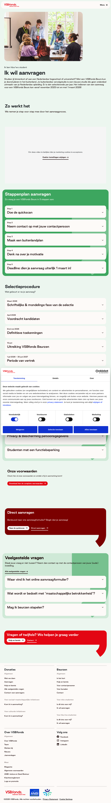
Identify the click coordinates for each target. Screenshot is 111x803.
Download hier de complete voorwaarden (26, 483)
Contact (30, 640)
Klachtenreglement (12, 778)
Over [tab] (92, 378)
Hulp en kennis (15, 640)
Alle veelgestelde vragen (15, 571)
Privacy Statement (50, 799)
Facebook (62, 737)
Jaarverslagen (10, 755)
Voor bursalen (62, 689)
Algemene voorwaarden (13, 770)
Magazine (8, 767)
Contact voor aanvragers (14, 693)
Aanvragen (8, 682)
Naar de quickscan (17, 528)
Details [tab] (55, 378)
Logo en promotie (11, 781)
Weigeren (20, 429)
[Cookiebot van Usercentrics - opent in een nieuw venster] (97, 371)
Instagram (63, 741)
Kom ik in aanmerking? (13, 704)
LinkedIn (62, 744)
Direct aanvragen (38, 528)
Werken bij (8, 748)
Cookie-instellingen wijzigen (54, 157)
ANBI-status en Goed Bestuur (16, 774)
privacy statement (55, 402)
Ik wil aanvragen (63, 708)
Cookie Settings (65, 799)
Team (6, 744)
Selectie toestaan (55, 429)
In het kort (61, 678)
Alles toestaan (91, 429)
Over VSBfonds (10, 741)
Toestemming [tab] (19, 378)
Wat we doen (9, 678)
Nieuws (7, 752)
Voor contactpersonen (66, 685)
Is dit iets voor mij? (64, 704)
